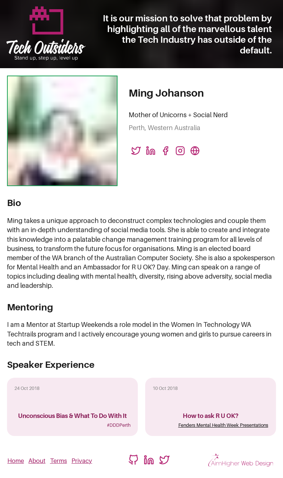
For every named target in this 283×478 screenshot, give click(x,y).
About (36, 460)
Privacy (81, 460)
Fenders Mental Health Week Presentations (223, 425)
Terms (58, 460)
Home (15, 460)
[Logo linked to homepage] (46, 34)
